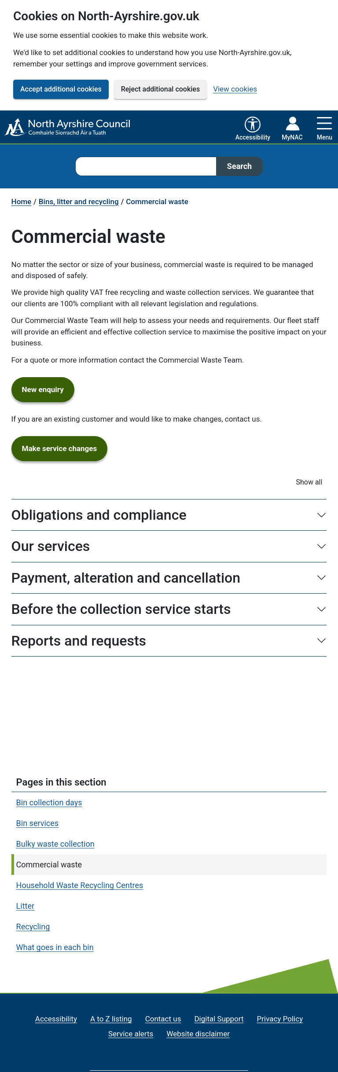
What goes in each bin (55, 947)
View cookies (235, 88)
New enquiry (48, 389)
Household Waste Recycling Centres (79, 885)
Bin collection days (49, 802)
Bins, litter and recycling (79, 201)
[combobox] (145, 166)
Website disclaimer (198, 1033)
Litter (25, 905)
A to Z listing (111, 1018)
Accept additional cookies (61, 89)
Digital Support (218, 1018)
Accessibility (56, 1018)
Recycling (33, 926)
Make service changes (65, 448)
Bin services (37, 823)
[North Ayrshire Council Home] (67, 127)
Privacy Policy (280, 1018)
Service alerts (130, 1033)
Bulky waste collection (55, 843)
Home (21, 201)
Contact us (163, 1018)
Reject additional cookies (160, 89)
